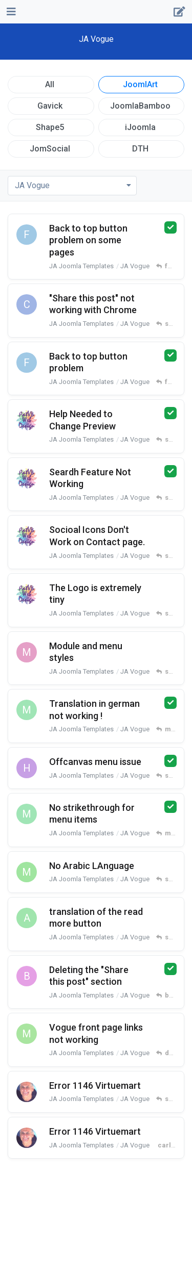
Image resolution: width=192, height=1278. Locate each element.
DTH (140, 149)
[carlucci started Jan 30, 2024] (26, 1092)
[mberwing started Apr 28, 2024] (26, 710)
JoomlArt (140, 84)
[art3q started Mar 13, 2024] (26, 918)
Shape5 (50, 127)
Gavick (49, 106)
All (49, 84)
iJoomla (140, 127)
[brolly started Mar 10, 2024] (26, 976)
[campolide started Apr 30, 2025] (26, 304)
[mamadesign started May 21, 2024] (26, 652)
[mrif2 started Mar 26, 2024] (26, 872)
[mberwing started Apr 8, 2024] (26, 814)
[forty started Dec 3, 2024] (26, 362)
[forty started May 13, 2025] (26, 234)
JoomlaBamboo (140, 106)
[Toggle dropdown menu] (72, 185)
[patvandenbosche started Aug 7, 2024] (26, 478)
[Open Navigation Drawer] (10, 11)
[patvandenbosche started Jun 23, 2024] (26, 536)
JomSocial (50, 149)
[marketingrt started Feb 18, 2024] (26, 1034)
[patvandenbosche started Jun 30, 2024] (26, 420)
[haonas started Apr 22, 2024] (26, 768)
